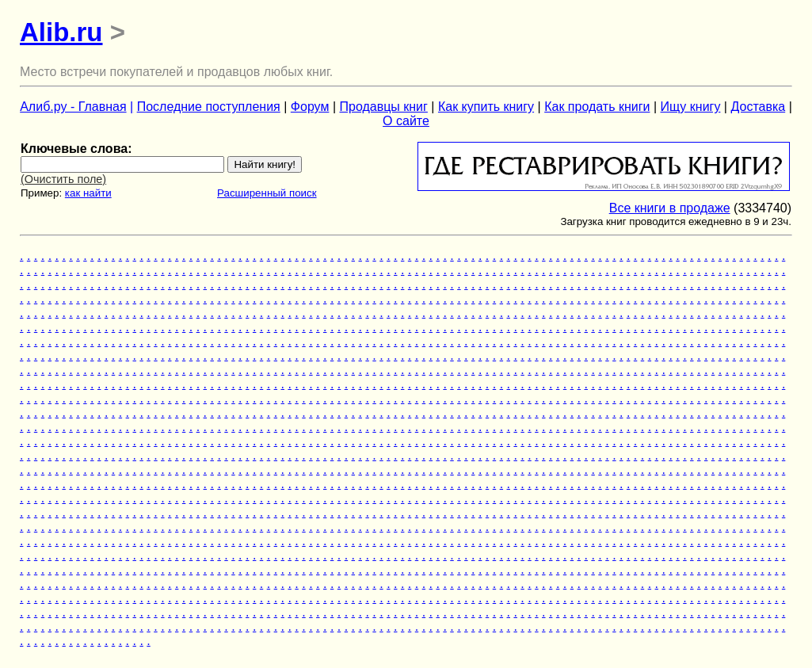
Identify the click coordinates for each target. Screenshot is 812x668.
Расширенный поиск (267, 193)
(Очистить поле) (63, 179)
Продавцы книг (383, 106)
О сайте (406, 121)
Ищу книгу (691, 106)
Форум (310, 106)
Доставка (757, 106)
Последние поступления (208, 106)
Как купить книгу (486, 106)
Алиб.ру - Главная (73, 106)
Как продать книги (597, 106)
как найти (88, 193)
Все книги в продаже (669, 208)
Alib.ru (61, 32)
